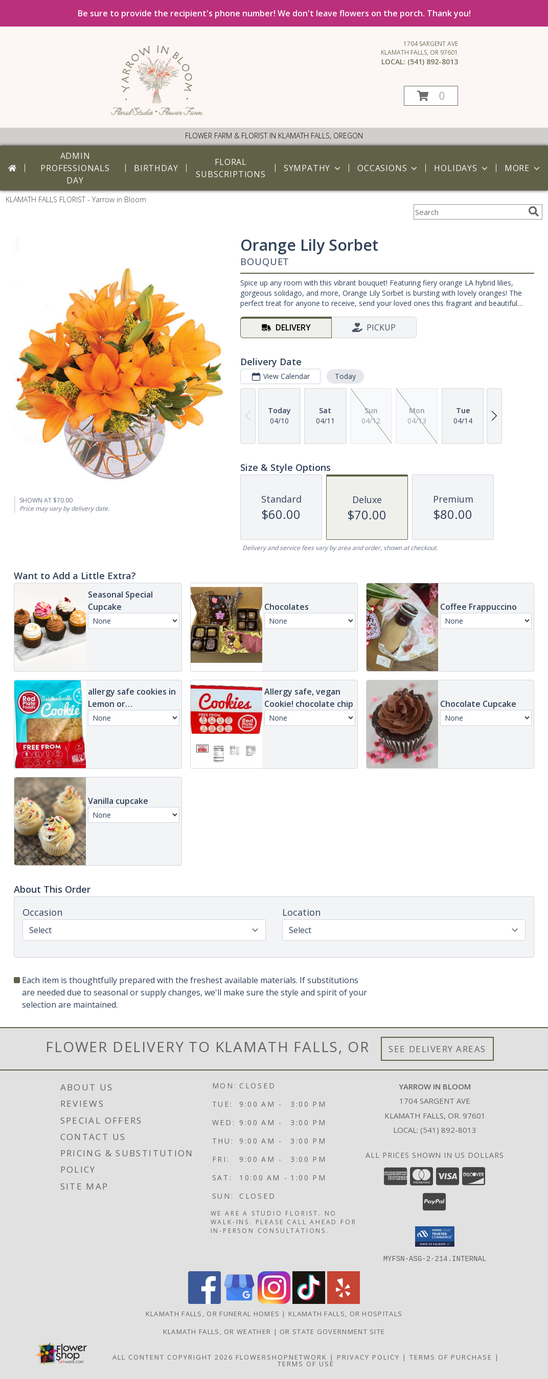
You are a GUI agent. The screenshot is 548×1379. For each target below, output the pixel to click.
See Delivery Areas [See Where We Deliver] (437, 1049)
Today (345, 376)
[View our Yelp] (343, 1300)
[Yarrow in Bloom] (156, 113)
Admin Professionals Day (74, 168)
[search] (534, 211)
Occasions (388, 168)
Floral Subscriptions (230, 168)
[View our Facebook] (204, 1300)
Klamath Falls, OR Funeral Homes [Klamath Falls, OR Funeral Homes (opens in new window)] (213, 1313)
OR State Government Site (332, 1331)
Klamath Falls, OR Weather (217, 1331)
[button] (431, 96)
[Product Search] (468, 212)
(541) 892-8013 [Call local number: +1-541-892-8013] (432, 61)
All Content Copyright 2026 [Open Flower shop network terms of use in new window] (172, 1356)
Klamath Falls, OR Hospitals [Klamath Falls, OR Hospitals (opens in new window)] (345, 1313)
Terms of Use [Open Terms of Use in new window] (306, 1363)
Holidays (461, 168)
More (523, 168)
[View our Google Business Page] (239, 1300)
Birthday (156, 168)
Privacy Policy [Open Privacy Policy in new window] (368, 1356)
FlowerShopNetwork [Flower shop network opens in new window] (281, 1356)
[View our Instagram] (274, 1300)
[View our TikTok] (308, 1300)
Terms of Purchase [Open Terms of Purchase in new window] (450, 1356)
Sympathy (313, 168)
